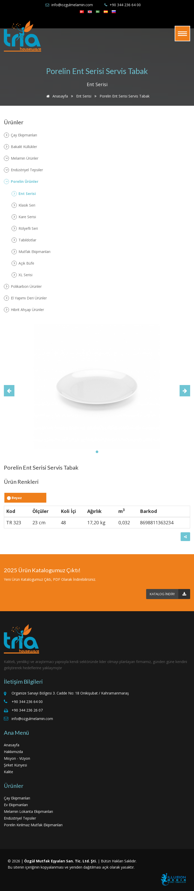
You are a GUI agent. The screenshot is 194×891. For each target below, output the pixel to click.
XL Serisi (22, 274)
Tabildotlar (24, 240)
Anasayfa (56, 96)
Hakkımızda (13, 751)
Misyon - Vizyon (17, 758)
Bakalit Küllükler (20, 146)
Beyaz (14, 497)
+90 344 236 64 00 (125, 4)
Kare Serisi (24, 216)
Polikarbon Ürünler (23, 286)
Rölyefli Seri (25, 228)
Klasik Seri (23, 205)
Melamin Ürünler (21, 158)
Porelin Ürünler (21, 181)
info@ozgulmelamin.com (72, 4)
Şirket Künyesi (15, 765)
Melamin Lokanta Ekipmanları (28, 811)
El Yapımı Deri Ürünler (25, 298)
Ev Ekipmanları (16, 804)
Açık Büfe (23, 263)
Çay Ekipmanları (20, 135)
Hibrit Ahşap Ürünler (24, 309)
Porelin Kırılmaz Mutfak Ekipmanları (33, 824)
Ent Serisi (83, 96)
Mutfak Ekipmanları (31, 251)
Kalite (8, 771)
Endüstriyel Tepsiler (23, 170)
